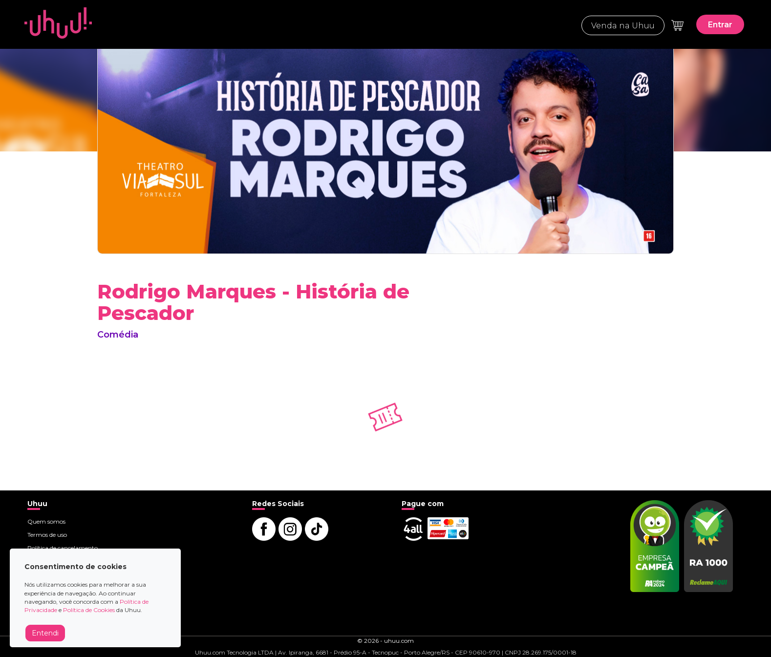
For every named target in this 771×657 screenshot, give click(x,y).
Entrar (720, 24)
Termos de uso (47, 534)
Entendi (45, 633)
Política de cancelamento (62, 547)
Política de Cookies (89, 610)
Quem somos (46, 521)
